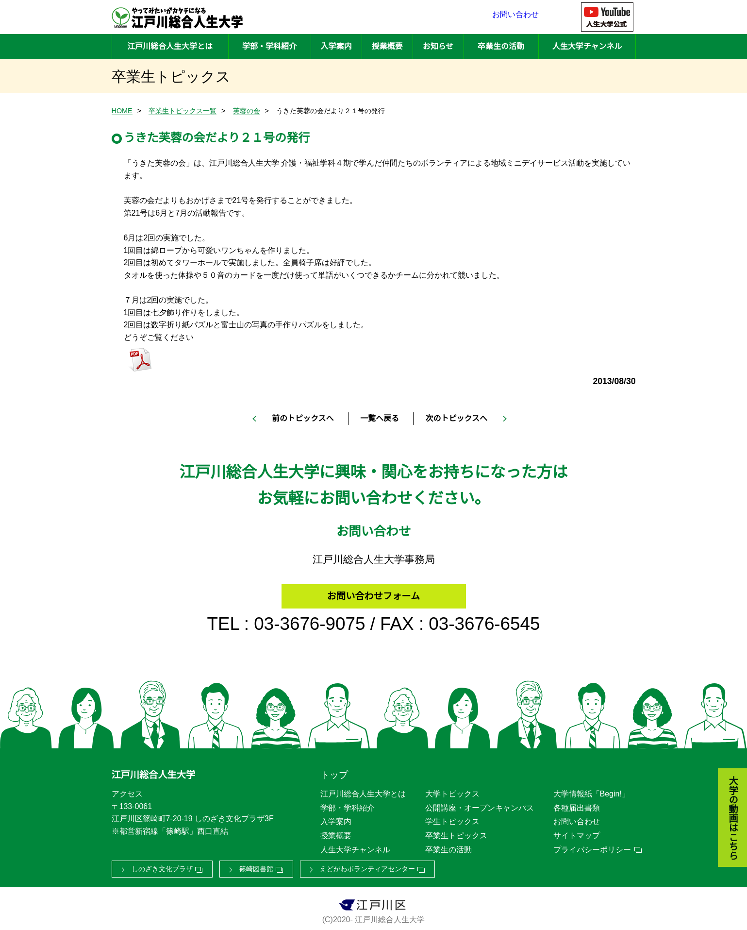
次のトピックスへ (456, 418)
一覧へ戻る (379, 418)
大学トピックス (452, 791)
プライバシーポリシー (592, 846)
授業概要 (386, 46)
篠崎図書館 (256, 866)
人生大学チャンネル (587, 46)
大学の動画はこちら (725, 765)
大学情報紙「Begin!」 (591, 791)
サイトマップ (576, 832)
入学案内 (335, 46)
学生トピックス (452, 818)
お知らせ (438, 46)
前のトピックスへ (303, 418)
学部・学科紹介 (269, 46)
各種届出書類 (576, 804)
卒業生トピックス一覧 (182, 111)
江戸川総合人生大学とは (170, 46)
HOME (122, 111)
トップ (334, 772)
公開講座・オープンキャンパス (479, 804)
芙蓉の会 (246, 111)
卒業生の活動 (501, 46)
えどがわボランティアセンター (367, 866)
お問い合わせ (515, 17)
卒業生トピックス (456, 832)
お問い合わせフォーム (373, 591)
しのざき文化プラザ (162, 866)
